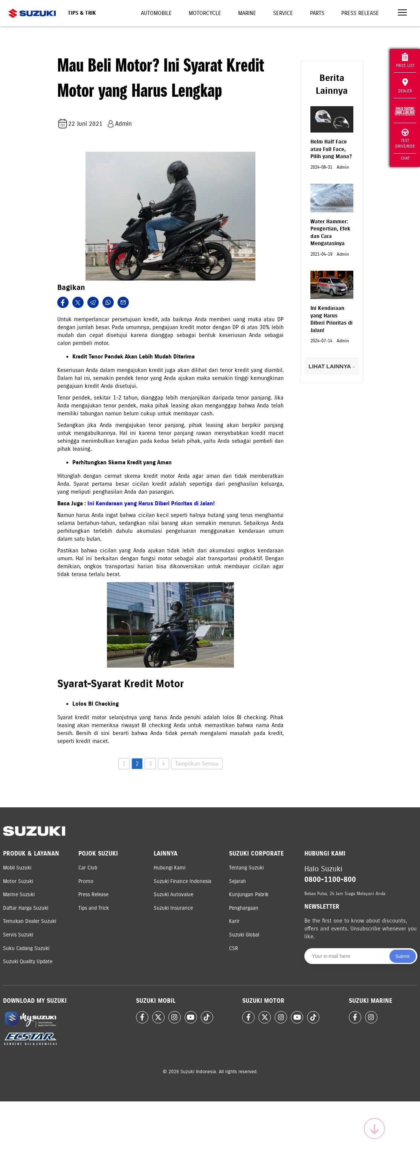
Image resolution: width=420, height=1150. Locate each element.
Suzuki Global (244, 935)
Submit (402, 956)
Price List (405, 60)
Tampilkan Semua (196, 763)
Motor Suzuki (18, 881)
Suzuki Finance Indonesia (182, 881)
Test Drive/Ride (405, 139)
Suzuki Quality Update (27, 961)
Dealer (405, 85)
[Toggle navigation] (402, 13)
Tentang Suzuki (246, 868)
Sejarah (237, 881)
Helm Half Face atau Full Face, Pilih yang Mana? (331, 149)
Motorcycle (205, 13)
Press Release (360, 13)
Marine (247, 13)
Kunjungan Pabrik (249, 894)
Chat (405, 158)
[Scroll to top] (374, 1128)
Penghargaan (243, 908)
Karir (234, 921)
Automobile (156, 13)
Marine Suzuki (19, 894)
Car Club (87, 868)
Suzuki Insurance (173, 908)
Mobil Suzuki (17, 868)
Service (283, 13)
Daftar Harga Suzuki (25, 908)
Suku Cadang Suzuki (26, 948)
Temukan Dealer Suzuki (29, 921)
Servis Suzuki (18, 935)
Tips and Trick (93, 908)
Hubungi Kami (169, 868)
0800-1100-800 (330, 879)
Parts (317, 13)
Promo (85, 881)
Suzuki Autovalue (173, 894)
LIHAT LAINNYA (332, 366)
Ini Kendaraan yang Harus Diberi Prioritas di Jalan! (151, 503)
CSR (233, 948)
